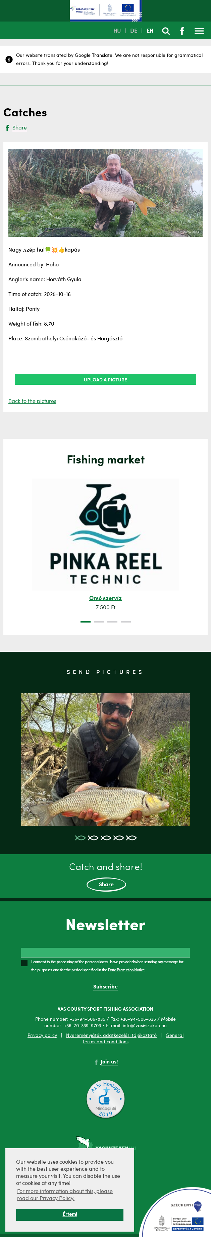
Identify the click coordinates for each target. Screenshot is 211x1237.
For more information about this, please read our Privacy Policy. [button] (65, 1195)
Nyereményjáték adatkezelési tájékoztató (111, 1035)
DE (133, 31)
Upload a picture (105, 379)
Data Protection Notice (126, 969)
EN (150, 31)
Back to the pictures (32, 401)
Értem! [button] (70, 1214)
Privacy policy (42, 1035)
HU (117, 31)
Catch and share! (105, 877)
